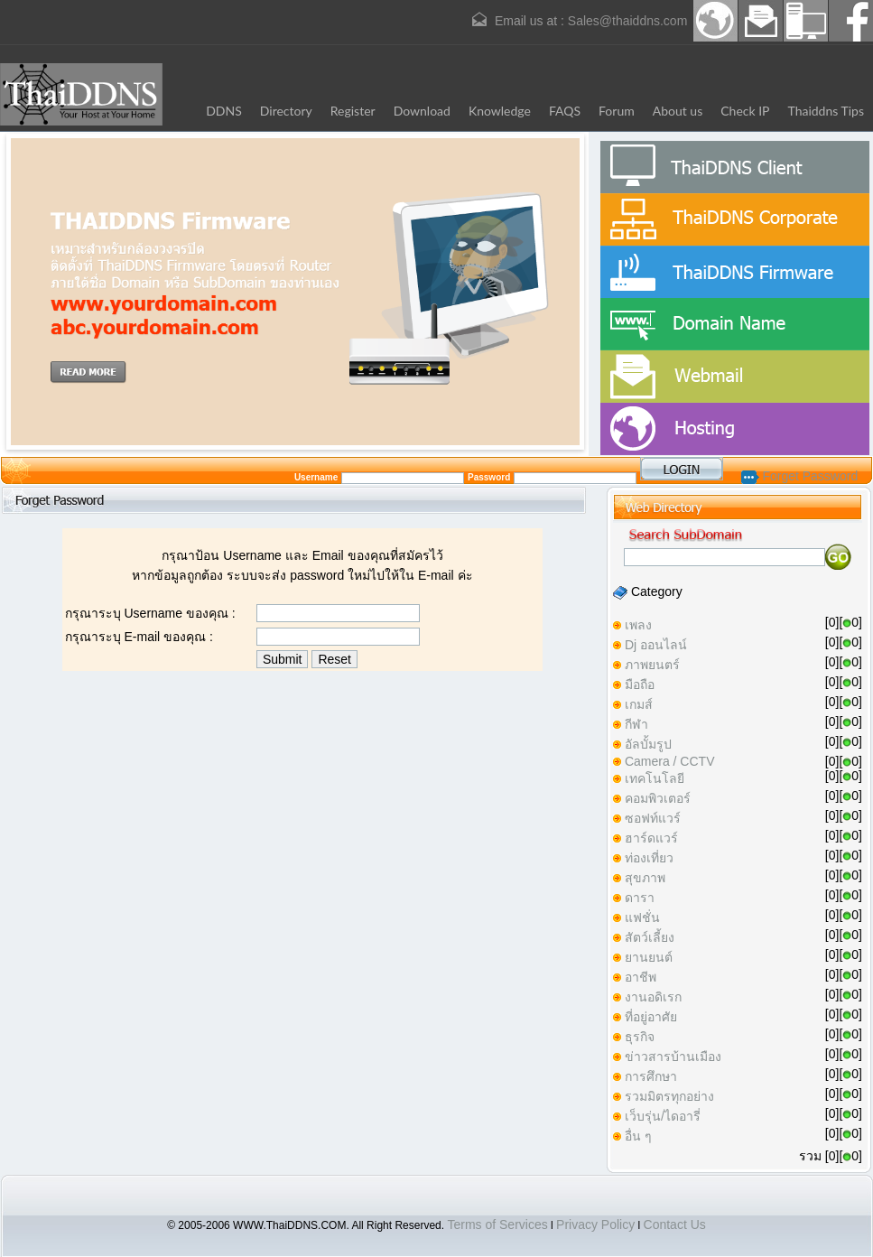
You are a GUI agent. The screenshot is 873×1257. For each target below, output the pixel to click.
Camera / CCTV (670, 761)
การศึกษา (651, 1076)
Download (422, 110)
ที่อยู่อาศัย (651, 1017)
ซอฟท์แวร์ (653, 818)
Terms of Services (497, 1224)
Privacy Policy (595, 1224)
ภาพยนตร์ (652, 664)
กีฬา (636, 724)
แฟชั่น (642, 917)
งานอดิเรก (653, 997)
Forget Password (800, 476)
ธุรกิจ (640, 1036)
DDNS (224, 110)
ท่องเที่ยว (649, 858)
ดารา (640, 897)
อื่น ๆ (638, 1136)
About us (678, 110)
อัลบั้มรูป (648, 744)
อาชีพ (640, 977)
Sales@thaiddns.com (628, 21)
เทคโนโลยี (654, 778)
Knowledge (500, 110)
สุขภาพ (645, 878)
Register (353, 110)
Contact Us (675, 1224)
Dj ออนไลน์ (656, 645)
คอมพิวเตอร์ (658, 798)
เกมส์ (639, 704)
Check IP (744, 110)
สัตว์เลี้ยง (649, 937)
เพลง (638, 625)
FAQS (564, 110)
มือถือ (640, 684)
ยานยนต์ (649, 957)
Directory (286, 110)
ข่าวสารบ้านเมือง (673, 1056)
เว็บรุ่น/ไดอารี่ (663, 1116)
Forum (617, 110)
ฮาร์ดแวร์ (651, 838)
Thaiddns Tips (826, 110)
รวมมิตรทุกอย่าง (669, 1096)
